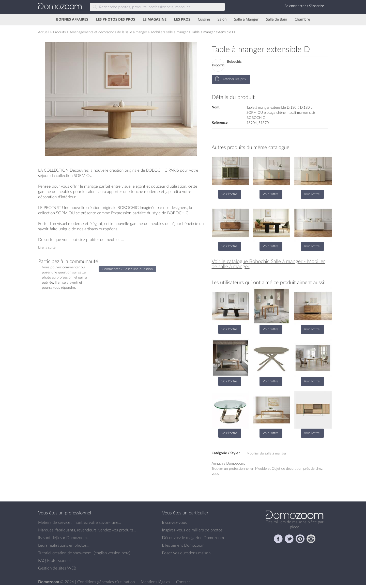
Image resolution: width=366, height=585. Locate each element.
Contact (183, 581)
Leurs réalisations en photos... (63, 545)
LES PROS (182, 19)
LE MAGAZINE (154, 19)
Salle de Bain (276, 19)
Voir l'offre (229, 193)
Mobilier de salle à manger (266, 453)
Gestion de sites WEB (57, 568)
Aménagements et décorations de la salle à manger (108, 31)
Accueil (43, 31)
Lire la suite (46, 247)
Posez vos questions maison (186, 553)
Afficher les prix (230, 79)
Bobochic (234, 61)
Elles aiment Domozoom (183, 545)
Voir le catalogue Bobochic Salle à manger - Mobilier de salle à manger (268, 264)
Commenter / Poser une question (127, 268)
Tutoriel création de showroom (65, 553)
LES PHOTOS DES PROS (115, 19)
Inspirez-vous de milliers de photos (192, 530)
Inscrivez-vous (174, 522)
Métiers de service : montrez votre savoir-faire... (79, 522)
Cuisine (204, 19)
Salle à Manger (246, 19)
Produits (59, 31)
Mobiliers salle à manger (169, 31)
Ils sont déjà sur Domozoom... (63, 537)
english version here (112, 553)
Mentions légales (156, 581)
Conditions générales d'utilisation (106, 581)
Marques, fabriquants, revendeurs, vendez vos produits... (87, 530)
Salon (222, 19)
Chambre (302, 19)
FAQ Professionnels (55, 560)
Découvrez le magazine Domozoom (193, 537)
